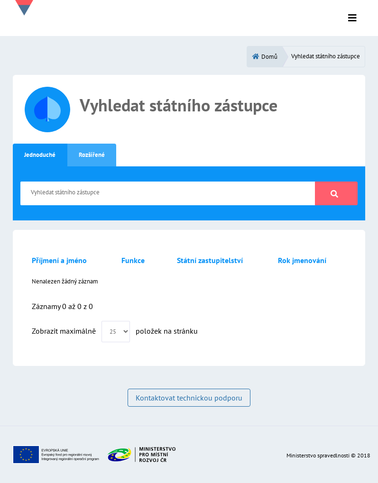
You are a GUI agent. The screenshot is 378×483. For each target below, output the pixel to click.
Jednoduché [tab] (39, 155)
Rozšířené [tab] (92, 155)
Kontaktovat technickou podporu (189, 397)
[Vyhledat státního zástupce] (167, 193)
